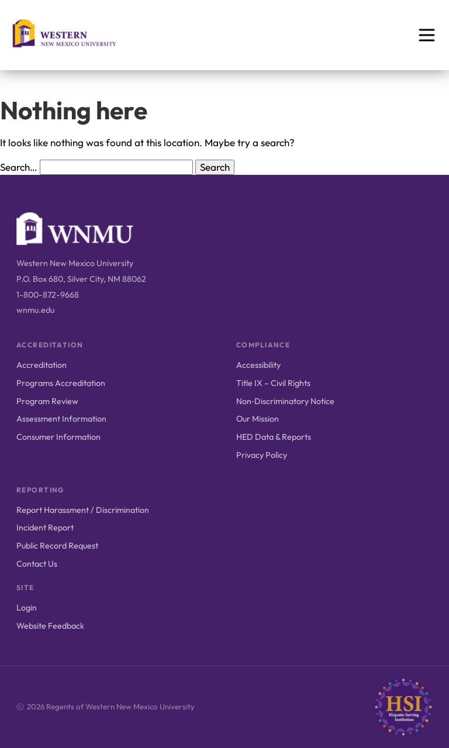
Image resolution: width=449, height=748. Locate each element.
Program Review (47, 401)
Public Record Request (57, 545)
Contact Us (36, 564)
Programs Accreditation (60, 383)
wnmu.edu (35, 310)
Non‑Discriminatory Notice (285, 401)
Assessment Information (61, 418)
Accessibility (258, 365)
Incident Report (45, 527)
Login (26, 607)
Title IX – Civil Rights (273, 383)
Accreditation (41, 365)
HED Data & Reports (273, 437)
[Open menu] (426, 35)
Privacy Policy (261, 455)
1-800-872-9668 (47, 294)
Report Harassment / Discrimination (82, 510)
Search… (18, 167)
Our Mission (257, 418)
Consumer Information (58, 437)
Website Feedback (50, 626)
